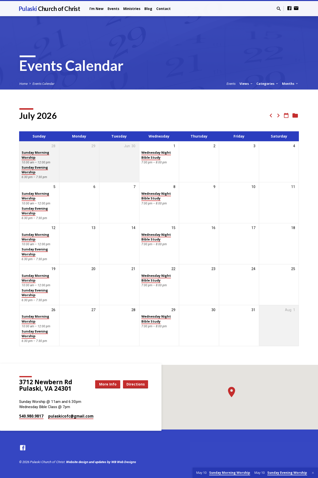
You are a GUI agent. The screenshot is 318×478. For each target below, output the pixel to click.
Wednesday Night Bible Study (156, 154)
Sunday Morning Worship (35, 154)
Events (113, 8)
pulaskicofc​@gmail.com (70, 416)
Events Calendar (43, 84)
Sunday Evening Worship (35, 169)
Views (246, 84)
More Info (108, 384)
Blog (148, 8)
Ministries (131, 8)
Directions (135, 384)
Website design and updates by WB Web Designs (101, 462)
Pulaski (49, 8)
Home (23, 84)
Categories (267, 84)
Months (290, 84)
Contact (163, 8)
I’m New (96, 8)
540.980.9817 (31, 416)
